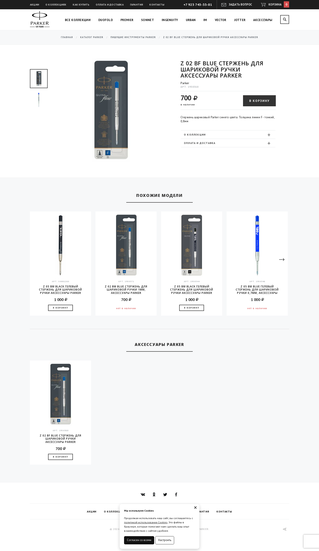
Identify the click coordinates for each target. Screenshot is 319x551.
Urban (191, 20)
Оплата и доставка (109, 4)
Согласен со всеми (139, 540)
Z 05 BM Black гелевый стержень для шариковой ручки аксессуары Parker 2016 (191, 289)
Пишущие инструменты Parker (133, 37)
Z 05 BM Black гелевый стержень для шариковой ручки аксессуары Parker (60, 289)
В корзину (259, 101)
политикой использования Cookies (145, 522)
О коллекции (227, 134)
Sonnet (147, 20)
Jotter (240, 20)
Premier (127, 20)
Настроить (164, 540)
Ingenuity (170, 20)
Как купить (81, 4)
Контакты (156, 4)
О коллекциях (55, 4)
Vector (220, 20)
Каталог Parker (91, 37)
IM (205, 20)
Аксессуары (262, 20)
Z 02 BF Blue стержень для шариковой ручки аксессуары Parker (60, 438)
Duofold (105, 20)
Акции (34, 4)
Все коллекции (78, 20)
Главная (67, 37)
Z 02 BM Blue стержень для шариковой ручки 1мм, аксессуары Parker (126, 289)
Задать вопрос (240, 4)
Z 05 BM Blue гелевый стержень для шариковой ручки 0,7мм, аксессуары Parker (257, 289)
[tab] (228, 134)
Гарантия (136, 4)
